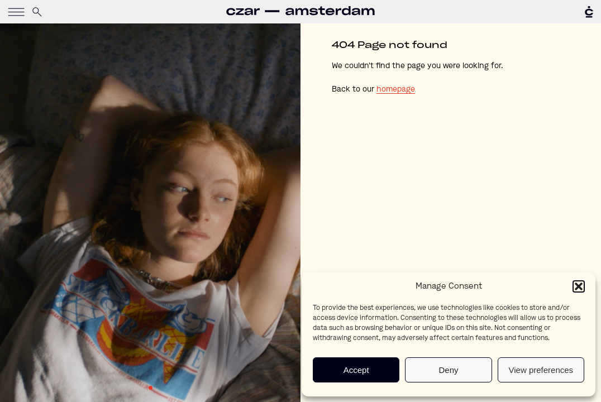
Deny (448, 370)
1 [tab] (150, 388)
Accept (356, 370)
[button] (578, 286)
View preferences (541, 370)
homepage (395, 89)
